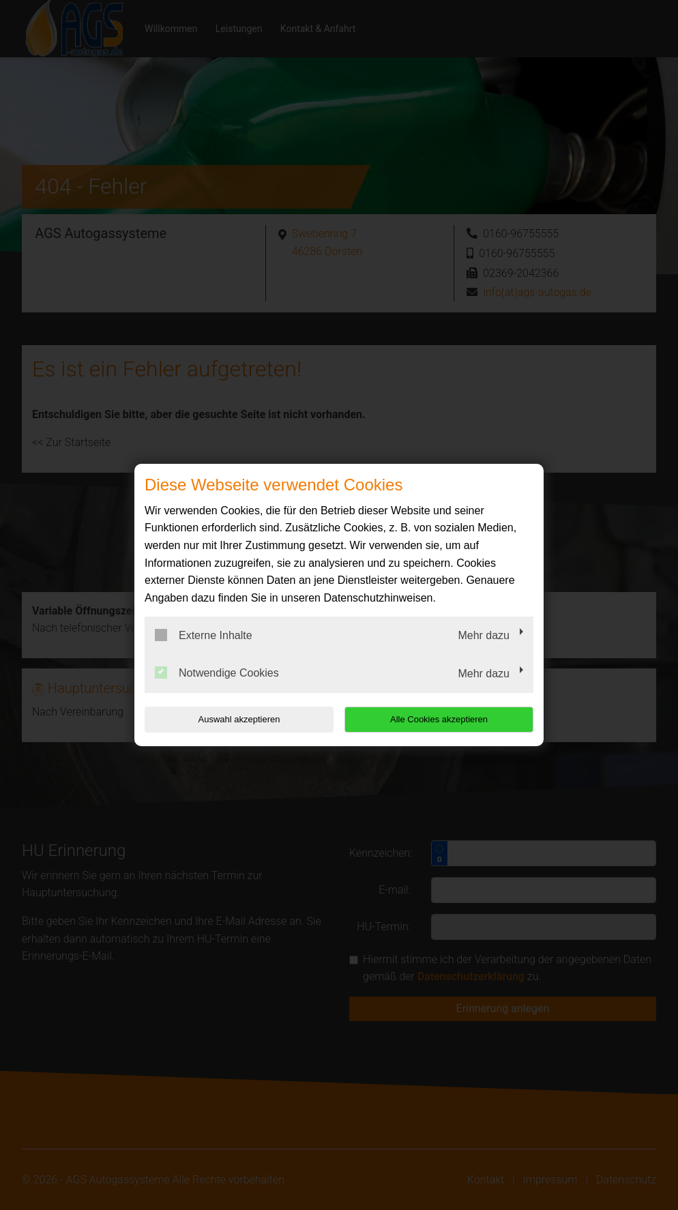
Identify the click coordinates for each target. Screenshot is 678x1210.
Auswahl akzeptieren (232, 719)
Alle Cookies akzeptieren (446, 719)
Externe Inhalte (203, 635)
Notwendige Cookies (217, 672)
